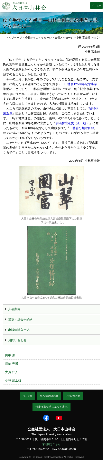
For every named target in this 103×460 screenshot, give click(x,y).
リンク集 (27, 395)
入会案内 (14, 309)
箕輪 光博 (11, 363)
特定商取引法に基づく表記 (51, 406)
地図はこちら (51, 444)
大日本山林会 (24, 6)
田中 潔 (10, 355)
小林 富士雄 (13, 380)
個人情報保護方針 (49, 395)
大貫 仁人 (11, 372)
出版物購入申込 (19, 330)
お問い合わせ (17, 340)
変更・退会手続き (20, 319)
